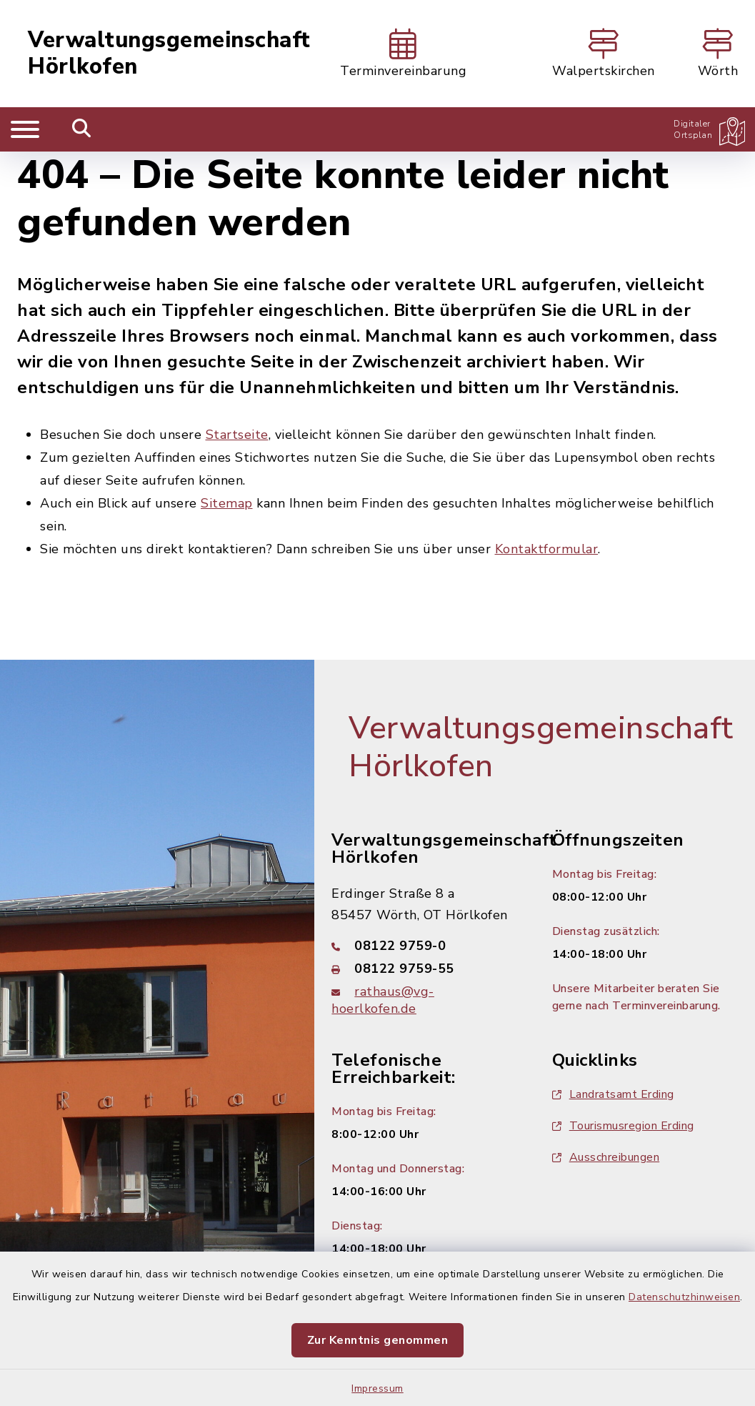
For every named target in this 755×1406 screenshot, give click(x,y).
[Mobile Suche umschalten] (81, 129)
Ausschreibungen (606, 1157)
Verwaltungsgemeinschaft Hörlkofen (169, 53)
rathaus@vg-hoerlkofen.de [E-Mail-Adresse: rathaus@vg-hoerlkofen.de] (382, 1000)
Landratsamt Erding (613, 1094)
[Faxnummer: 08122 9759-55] (424, 968)
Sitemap (227, 503)
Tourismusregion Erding (623, 1126)
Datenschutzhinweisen (684, 1297)
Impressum (377, 1388)
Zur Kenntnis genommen (378, 1340)
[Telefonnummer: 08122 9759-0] (424, 945)
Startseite (237, 434)
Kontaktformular (547, 549)
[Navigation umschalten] (25, 129)
